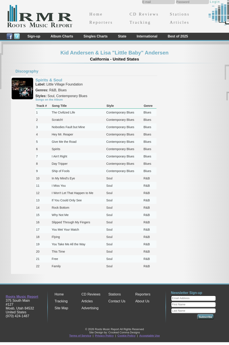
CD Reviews (144, 14)
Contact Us (116, 301)
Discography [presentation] (27, 71)
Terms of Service (80, 335)
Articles (179, 22)
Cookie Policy (127, 335)
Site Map (61, 308)
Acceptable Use (149, 335)
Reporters (101, 22)
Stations (180, 14)
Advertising (89, 308)
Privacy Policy (104, 335)
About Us (142, 301)
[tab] (27, 71)
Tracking (140, 22)
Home (96, 14)
